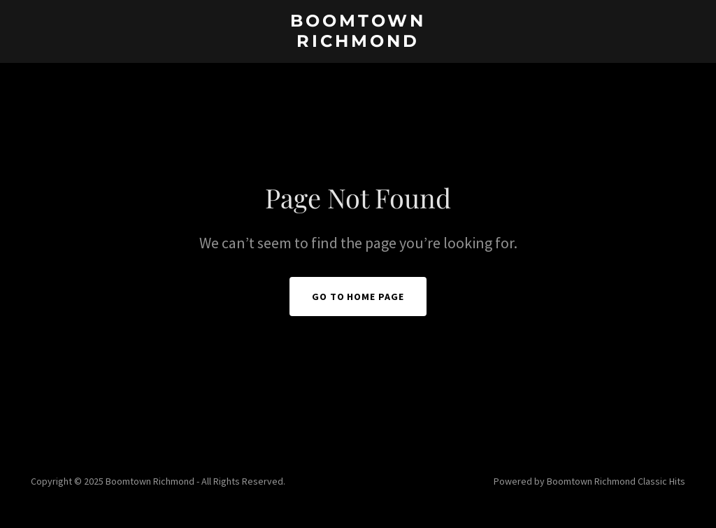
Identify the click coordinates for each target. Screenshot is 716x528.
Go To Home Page (358, 296)
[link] (358, 43)
